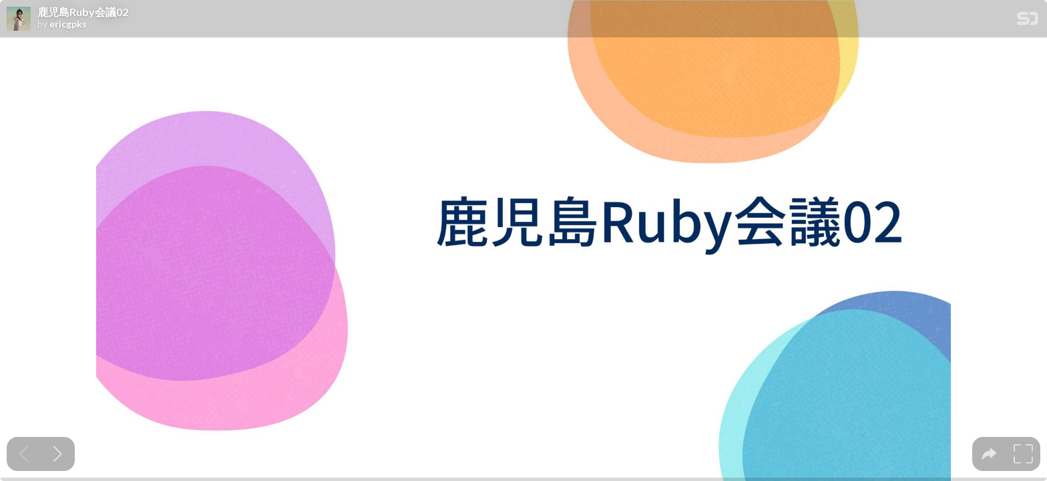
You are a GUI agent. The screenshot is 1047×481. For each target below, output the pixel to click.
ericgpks (68, 24)
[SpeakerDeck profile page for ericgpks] (19, 19)
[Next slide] (58, 454)
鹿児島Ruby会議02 (82, 12)
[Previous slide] (24, 454)
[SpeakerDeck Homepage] (1027, 21)
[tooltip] (989, 454)
